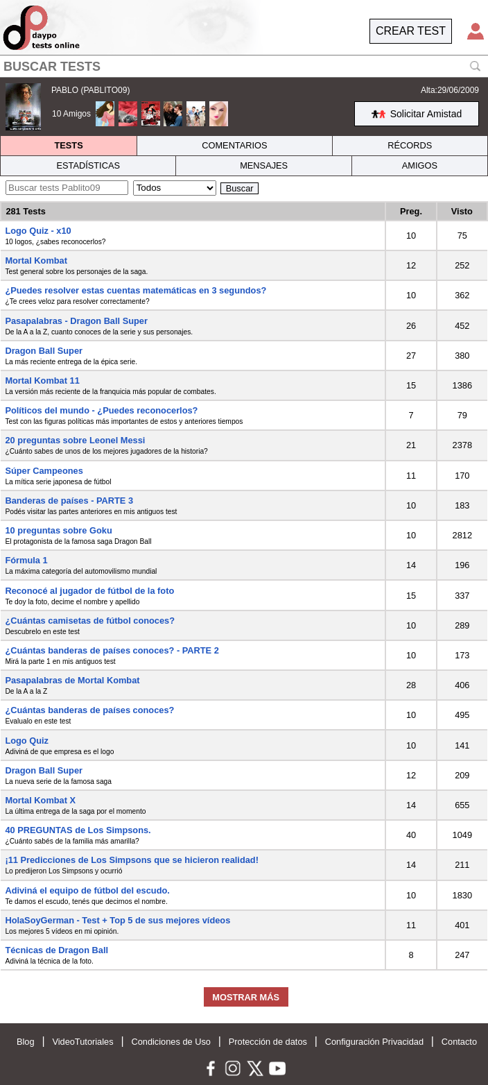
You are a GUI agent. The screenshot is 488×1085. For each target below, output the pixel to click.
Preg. (411, 211)
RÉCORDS (409, 145)
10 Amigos (71, 114)
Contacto (459, 1041)
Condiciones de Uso (171, 1041)
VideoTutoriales (82, 1041)
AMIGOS (419, 165)
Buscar (240, 188)
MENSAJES (264, 165)
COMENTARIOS (234, 145)
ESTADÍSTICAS (88, 165)
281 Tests (25, 211)
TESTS (68, 145)
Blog (26, 1041)
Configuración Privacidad (374, 1041)
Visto (462, 211)
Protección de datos (268, 1041)
